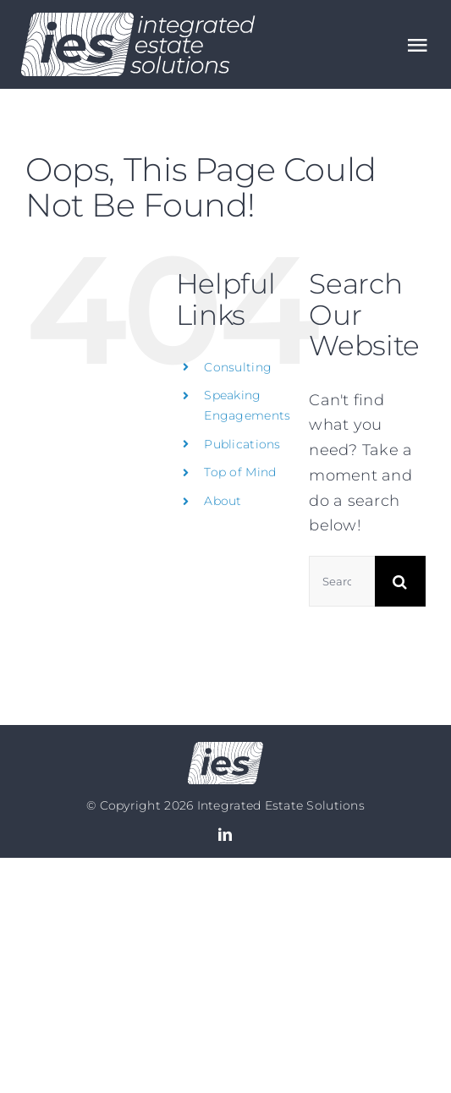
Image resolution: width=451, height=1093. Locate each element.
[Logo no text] (225, 749)
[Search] (400, 581)
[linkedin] (225, 834)
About (222, 500)
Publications (242, 444)
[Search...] (342, 581)
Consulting (238, 367)
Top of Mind (240, 472)
